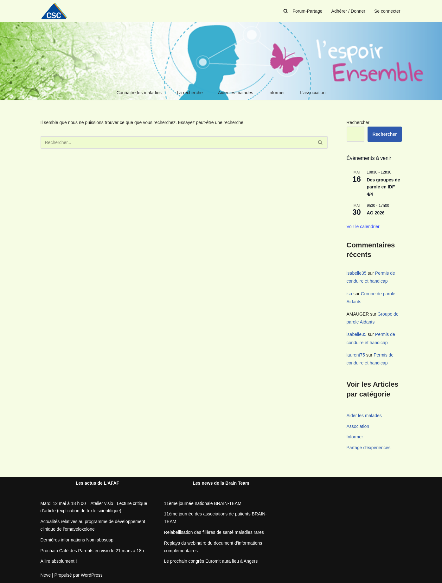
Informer (276, 92)
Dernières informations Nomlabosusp (77, 539)
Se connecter (387, 11)
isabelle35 (357, 273)
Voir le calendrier (363, 226)
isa (349, 293)
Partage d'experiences (369, 447)
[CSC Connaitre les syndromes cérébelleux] (56, 11)
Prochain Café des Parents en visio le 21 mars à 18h (92, 550)
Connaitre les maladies (139, 92)
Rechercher (358, 122)
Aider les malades (235, 92)
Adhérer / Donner (348, 11)
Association (358, 426)
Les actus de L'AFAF (97, 483)
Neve (46, 575)
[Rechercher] (285, 11)
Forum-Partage (307, 11)
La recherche (190, 92)
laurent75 (356, 354)
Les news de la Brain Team (221, 483)
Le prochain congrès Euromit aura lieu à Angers (211, 561)
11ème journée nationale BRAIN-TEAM (202, 503)
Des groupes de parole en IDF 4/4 (383, 187)
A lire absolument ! (59, 561)
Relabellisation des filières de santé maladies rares (214, 532)
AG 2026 (376, 212)
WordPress (92, 575)
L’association (312, 92)
